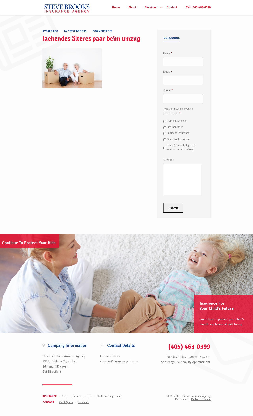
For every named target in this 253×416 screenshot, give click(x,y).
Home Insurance (176, 120)
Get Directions (52, 371)
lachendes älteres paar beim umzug (91, 39)
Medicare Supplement (109, 396)
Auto (64, 396)
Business (77, 396)
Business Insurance (178, 133)
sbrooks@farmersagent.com (119, 361)
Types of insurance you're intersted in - (178, 111)
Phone (168, 90)
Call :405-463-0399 (198, 7)
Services (150, 7)
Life (90, 396)
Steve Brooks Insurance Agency (193, 396)
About (132, 7)
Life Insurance (175, 127)
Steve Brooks (77, 31)
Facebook (83, 402)
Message (168, 160)
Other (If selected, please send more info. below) (181, 147)
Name (167, 53)
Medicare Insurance (178, 139)
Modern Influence (201, 399)
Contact (172, 7)
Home (116, 7)
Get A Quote (66, 402)
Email (167, 71)
